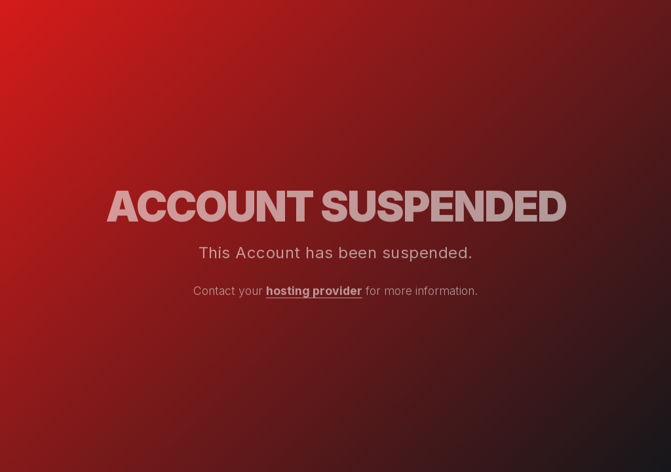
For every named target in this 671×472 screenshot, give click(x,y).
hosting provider (314, 291)
